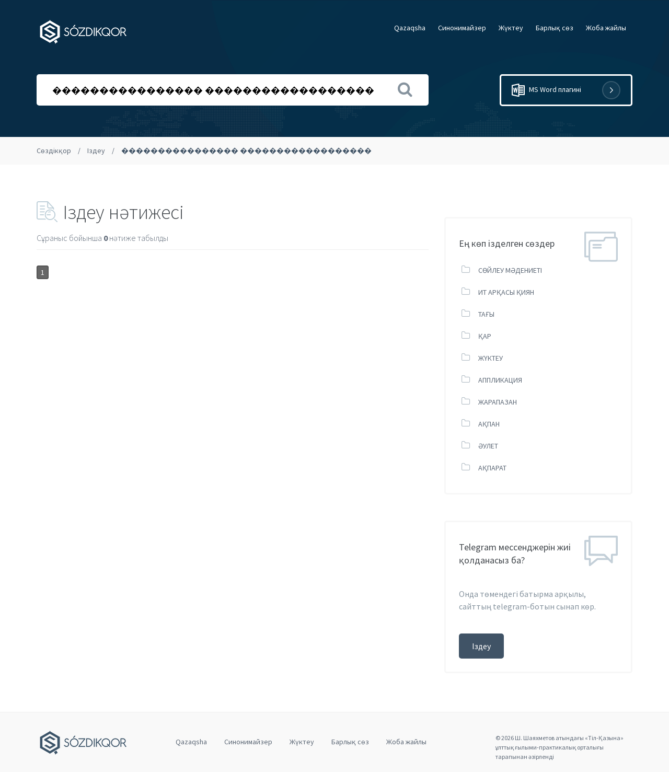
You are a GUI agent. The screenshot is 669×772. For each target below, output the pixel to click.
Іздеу (96, 150)
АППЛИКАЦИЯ (500, 380)
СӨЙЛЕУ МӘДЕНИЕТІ (510, 270)
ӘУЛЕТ (488, 446)
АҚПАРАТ (492, 468)
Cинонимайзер (462, 27)
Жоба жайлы (606, 27)
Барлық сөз (554, 27)
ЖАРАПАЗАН (497, 402)
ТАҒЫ (486, 314)
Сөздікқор (54, 150)
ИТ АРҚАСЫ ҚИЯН (506, 292)
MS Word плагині (566, 90)
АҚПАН (489, 424)
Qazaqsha (409, 27)
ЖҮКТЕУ (490, 358)
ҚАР (484, 336)
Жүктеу (511, 27)
